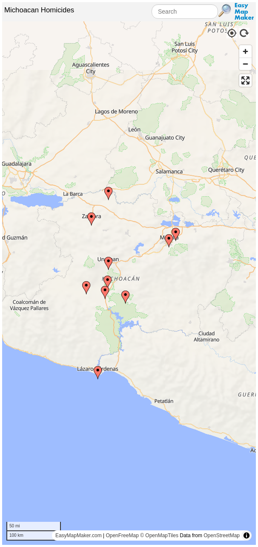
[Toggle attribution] (246, 535)
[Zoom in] (245, 51)
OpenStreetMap (222, 535)
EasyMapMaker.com (78, 535)
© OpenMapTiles (159, 535)
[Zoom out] (245, 64)
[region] (129, 283)
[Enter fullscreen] (245, 80)
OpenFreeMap (122, 535)
